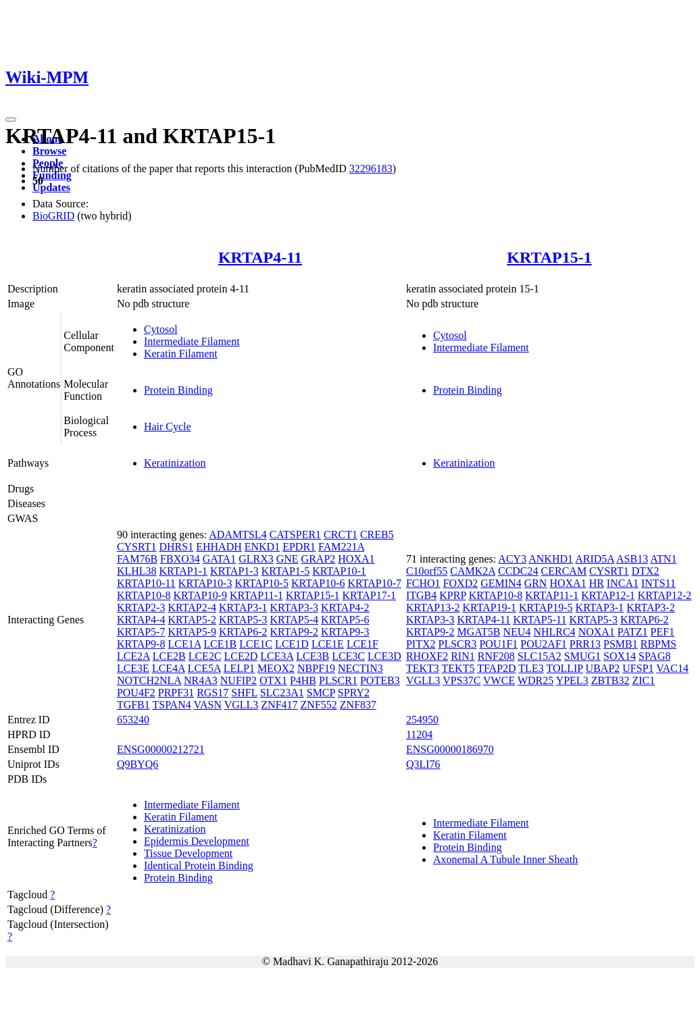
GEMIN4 (500, 583)
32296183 (371, 168)
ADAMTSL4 (237, 534)
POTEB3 (380, 680)
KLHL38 (137, 571)
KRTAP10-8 (144, 595)
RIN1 (463, 656)
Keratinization (175, 463)
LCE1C (255, 644)
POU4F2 (136, 692)
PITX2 (421, 644)
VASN (207, 704)
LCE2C (205, 656)
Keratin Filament (181, 353)
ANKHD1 (550, 559)
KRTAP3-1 (243, 607)
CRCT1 (340, 534)
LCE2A (133, 656)
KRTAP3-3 (294, 607)
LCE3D (384, 656)
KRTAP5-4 (294, 619)
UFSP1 (637, 668)
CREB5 (377, 534)
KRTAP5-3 (243, 619)
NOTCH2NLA (149, 680)
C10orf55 (426, 571)
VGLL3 (241, 704)
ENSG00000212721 (161, 749)
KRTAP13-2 (433, 607)
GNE (287, 559)
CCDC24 (518, 571)
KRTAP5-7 (141, 632)
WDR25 (535, 680)
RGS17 (212, 692)
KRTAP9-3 (345, 632)
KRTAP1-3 (234, 571)
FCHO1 (423, 583)
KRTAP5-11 (539, 619)
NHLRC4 (554, 632)
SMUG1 (582, 656)
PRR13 (585, 644)
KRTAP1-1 (183, 571)
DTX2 (645, 571)
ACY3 (512, 559)
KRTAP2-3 (141, 607)
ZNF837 (358, 704)
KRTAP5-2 (192, 619)
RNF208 (496, 656)
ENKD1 (262, 546)
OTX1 (273, 680)
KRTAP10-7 (374, 583)
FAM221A (341, 546)
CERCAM (564, 571)
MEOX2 (276, 668)
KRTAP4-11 (260, 257)
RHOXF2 (427, 656)
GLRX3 (256, 559)
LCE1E (327, 644)
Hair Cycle (167, 426)
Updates (51, 187)
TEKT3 (422, 668)
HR (596, 583)
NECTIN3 (360, 668)
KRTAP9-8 (141, 644)
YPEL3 (572, 680)
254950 (422, 719)
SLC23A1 (282, 692)
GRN (535, 583)
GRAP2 (318, 559)
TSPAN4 (172, 704)
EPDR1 (299, 546)
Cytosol (161, 329)
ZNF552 (319, 704)
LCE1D (292, 644)
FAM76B (137, 559)
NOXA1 (596, 632)
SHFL (244, 692)
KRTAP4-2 (345, 607)
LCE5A (204, 668)
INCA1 (623, 583)
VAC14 (672, 668)
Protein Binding (178, 390)
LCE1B (219, 644)
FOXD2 (460, 583)
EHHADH (219, 546)
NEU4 (517, 632)
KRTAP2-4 (192, 607)
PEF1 (663, 632)
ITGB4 (421, 595)
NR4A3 (201, 680)
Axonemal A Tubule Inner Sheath (505, 859)
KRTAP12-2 (665, 595)
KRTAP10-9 (200, 595)
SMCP (321, 692)
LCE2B (169, 656)
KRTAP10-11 (146, 583)
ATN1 (663, 559)
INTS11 (658, 583)
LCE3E (133, 668)
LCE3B (312, 656)
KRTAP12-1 (608, 595)
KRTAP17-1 (369, 595)
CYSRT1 (137, 546)
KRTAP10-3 (205, 583)
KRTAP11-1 (256, 595)
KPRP (452, 595)
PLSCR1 (338, 680)
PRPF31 (176, 692)
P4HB (303, 680)
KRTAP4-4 (141, 619)
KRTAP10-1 (339, 571)
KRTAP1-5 (285, 571)
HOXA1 (356, 559)
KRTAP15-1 (549, 257)
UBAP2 (603, 668)
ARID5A (594, 559)
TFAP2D (496, 668)
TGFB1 (133, 704)
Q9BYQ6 (137, 764)
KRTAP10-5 (261, 583)
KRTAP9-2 (294, 632)
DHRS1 (176, 546)
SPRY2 (354, 692)
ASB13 (632, 559)
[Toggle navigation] (10, 120)
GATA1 (219, 559)
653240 (133, 719)
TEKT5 (458, 668)
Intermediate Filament (192, 341)
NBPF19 (316, 668)
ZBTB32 (610, 680)
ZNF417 (279, 704)
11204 (419, 734)
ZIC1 (643, 680)
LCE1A (184, 644)
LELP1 (239, 668)
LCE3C (348, 656)
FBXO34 (180, 559)
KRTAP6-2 (243, 632)
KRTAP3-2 (650, 607)
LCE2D (241, 656)
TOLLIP (564, 668)
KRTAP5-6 (345, 619)
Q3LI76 (423, 764)
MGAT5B (478, 632)
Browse (49, 151)
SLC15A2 (539, 656)
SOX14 (619, 656)
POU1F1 (498, 644)
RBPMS (658, 644)
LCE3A (276, 656)
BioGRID (53, 216)
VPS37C (461, 680)
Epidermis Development (196, 841)
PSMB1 (620, 644)
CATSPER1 (295, 534)
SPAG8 (654, 656)
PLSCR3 (458, 644)
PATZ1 (633, 632)
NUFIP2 (238, 680)
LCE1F (362, 644)
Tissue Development (188, 853)
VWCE (499, 680)
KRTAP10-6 (318, 583)
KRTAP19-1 (489, 607)
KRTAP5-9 (192, 632)
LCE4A (168, 668)
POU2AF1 (543, 644)
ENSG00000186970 (450, 749)
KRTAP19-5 (546, 607)
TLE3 (530, 668)
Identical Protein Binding (198, 865)
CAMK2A (472, 571)
